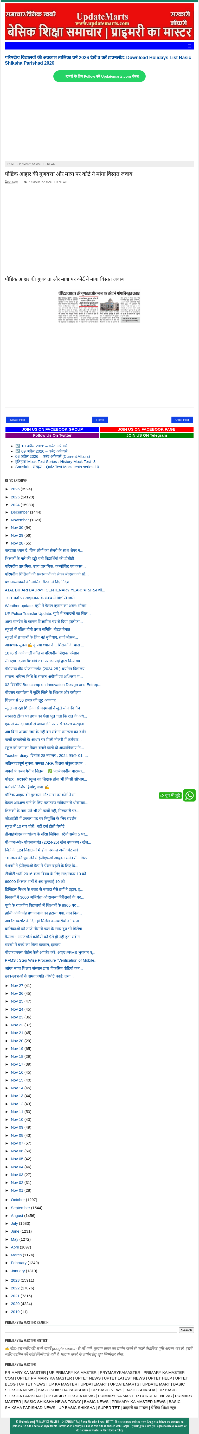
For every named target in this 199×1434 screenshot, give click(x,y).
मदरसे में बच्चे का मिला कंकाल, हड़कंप (33, 944)
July (15, 1223)
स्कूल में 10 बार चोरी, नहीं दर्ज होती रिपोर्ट (35, 826)
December (20, 512)
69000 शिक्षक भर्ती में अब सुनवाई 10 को (35, 881)
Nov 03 (17, 1174)
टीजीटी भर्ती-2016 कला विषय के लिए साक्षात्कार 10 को (45, 873)
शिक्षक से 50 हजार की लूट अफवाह (30, 700)
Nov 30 (17, 527)
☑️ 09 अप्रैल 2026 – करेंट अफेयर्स (41, 451)
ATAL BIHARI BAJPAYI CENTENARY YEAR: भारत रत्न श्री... (55, 590)
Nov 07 (17, 1143)
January (18, 1271)
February (19, 1262)
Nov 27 (17, 985)
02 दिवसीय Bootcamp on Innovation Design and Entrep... (53, 684)
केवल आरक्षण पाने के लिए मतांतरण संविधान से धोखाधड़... (46, 802)
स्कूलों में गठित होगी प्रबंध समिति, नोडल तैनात (37, 629)
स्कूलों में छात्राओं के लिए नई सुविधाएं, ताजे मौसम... (41, 637)
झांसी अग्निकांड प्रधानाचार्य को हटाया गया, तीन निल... (43, 913)
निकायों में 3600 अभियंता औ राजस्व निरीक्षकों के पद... (44, 897)
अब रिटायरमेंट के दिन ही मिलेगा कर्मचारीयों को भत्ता (42, 921)
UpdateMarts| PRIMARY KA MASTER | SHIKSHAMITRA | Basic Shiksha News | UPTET (66, 1422)
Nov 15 (17, 1080)
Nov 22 (17, 1025)
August (17, 1215)
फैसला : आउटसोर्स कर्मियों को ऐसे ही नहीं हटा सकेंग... (44, 937)
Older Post (182, 419)
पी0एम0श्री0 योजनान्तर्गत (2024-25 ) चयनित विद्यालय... (46, 668)
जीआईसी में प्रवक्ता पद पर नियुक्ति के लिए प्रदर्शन (40, 818)
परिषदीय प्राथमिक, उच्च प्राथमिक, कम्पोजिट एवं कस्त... (45, 566)
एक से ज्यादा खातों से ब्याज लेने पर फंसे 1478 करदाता (44, 724)
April (15, 1247)
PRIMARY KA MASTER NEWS (45, 181)
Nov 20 (17, 1041)
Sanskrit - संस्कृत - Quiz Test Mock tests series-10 (57, 467)
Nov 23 (17, 1017)
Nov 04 (17, 1167)
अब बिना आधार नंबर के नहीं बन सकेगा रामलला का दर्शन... (47, 732)
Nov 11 (17, 1111)
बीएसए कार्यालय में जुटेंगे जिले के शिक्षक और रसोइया (43, 692)
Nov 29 (17, 535)
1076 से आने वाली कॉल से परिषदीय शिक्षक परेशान (42, 653)
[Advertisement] (99, 122)
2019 (16, 1311)
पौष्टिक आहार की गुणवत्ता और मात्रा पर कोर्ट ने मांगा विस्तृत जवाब (68, 173)
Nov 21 (17, 1032)
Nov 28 (17, 543)
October (18, 1199)
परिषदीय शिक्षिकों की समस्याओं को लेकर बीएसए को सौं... (47, 574)
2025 (16, 497)
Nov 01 (17, 1190)
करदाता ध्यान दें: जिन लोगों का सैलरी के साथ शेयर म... (44, 550)
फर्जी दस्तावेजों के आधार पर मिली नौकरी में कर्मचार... (43, 739)
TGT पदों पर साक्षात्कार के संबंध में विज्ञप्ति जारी (40, 598)
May (15, 1239)
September (21, 1208)
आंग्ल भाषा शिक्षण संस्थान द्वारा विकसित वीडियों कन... (44, 968)
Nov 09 (17, 1127)
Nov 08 (17, 1135)
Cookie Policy (115, 1430)
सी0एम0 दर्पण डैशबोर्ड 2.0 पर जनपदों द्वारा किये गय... (44, 661)
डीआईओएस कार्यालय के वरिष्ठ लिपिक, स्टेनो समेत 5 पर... (46, 834)
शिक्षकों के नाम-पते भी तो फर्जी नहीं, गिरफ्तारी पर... (42, 810)
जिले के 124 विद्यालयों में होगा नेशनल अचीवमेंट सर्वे (41, 850)
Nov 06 (17, 1151)
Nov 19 (17, 1048)
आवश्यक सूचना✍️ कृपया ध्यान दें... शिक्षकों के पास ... (44, 645)
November (20, 520)
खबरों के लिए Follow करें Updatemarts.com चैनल (102, 76)
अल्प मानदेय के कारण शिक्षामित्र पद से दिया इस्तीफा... (44, 621)
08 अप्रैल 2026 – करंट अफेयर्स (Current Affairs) (52, 456)
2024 (16, 505)
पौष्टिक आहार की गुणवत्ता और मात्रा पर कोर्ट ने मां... (42, 795)
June (16, 1231)
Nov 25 (17, 1001)
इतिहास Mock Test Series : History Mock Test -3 (55, 461)
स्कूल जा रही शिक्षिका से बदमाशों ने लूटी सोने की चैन (42, 708)
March (17, 1255)
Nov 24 (17, 1009)
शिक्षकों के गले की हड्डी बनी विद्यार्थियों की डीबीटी (39, 558)
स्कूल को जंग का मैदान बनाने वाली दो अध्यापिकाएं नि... (44, 747)
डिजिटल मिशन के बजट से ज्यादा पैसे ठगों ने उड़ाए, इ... (44, 889)
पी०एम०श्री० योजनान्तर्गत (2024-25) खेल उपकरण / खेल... (48, 842)
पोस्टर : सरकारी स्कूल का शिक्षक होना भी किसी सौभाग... (46, 779)
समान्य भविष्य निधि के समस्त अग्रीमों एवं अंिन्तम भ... (44, 676)
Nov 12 (17, 1104)
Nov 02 (17, 1182)
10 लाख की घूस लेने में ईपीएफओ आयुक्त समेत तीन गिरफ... (48, 858)
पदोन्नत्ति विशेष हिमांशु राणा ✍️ (27, 787)
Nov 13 (17, 1095)
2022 (16, 1288)
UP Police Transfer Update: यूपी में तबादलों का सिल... (48, 613)
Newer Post (17, 419)
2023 (16, 1280)
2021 (16, 1296)
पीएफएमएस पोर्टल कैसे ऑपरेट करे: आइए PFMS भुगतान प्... (50, 952)
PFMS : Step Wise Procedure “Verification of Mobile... (51, 960)
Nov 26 (17, 993)
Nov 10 (17, 1119)
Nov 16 (17, 1072)
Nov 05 (17, 1159)
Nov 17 (17, 1064)
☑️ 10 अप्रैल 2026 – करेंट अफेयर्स (41, 446)
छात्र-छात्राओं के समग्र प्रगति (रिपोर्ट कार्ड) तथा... (39, 976)
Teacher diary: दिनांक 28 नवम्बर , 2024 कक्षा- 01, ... (46, 755)
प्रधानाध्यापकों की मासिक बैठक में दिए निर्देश (37, 582)
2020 (16, 1303)
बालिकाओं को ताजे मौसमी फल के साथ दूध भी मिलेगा (43, 928)
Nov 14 (17, 1088)
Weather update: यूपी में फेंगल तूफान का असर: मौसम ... (48, 605)
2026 (16, 489)
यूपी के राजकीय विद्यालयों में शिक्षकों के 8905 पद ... (42, 905)
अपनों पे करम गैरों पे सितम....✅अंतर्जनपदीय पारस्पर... (45, 771)
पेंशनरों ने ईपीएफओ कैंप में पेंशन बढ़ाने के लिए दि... (41, 865)
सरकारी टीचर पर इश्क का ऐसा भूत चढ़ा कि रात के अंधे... (46, 716)
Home (100, 419)
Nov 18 (17, 1056)
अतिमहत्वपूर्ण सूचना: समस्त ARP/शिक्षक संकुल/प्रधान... (45, 763)
